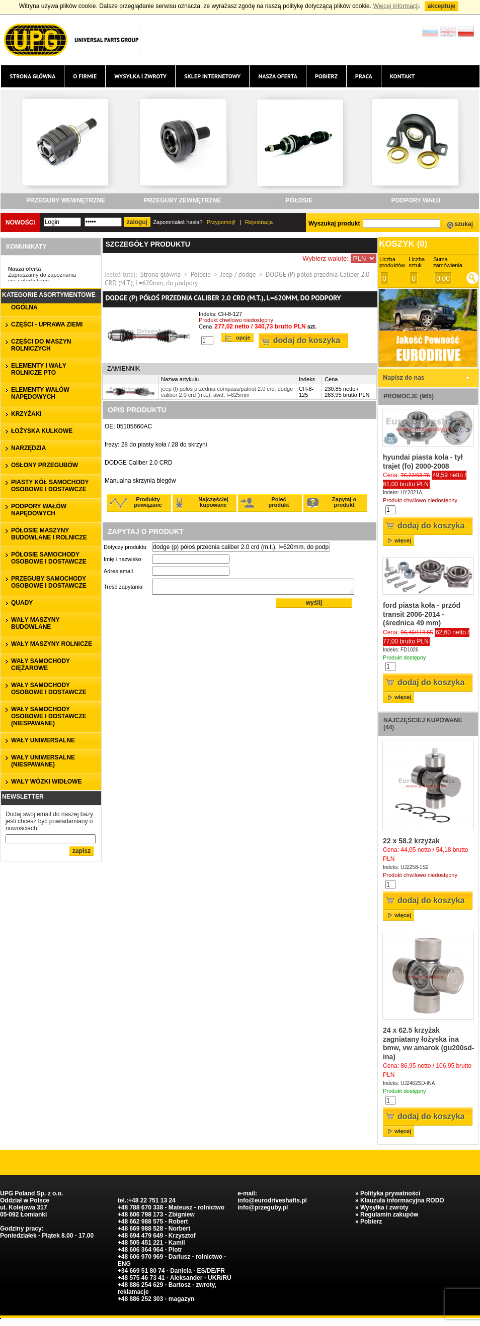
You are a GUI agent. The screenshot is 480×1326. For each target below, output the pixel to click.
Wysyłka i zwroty (140, 76)
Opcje (243, 338)
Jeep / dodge (238, 274)
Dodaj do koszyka (306, 340)
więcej (402, 540)
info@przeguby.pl (262, 1207)
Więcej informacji (396, 6)
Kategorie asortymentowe (49, 294)
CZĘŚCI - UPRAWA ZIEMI (47, 324)
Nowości (20, 222)
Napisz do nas (403, 377)
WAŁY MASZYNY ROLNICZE (51, 643)
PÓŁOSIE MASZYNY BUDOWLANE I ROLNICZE (49, 534)
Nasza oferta (277, 76)
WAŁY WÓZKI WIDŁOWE (46, 781)
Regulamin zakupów (389, 1214)
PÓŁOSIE (299, 200)
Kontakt (402, 76)
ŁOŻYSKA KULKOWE (41, 430)
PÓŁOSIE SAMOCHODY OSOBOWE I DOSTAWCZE (49, 558)
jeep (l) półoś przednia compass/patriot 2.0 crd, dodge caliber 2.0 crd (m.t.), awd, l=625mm (227, 392)
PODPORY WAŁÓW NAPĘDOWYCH (38, 510)
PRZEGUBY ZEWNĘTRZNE (182, 200)
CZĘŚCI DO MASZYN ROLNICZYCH (41, 345)
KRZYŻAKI (26, 413)
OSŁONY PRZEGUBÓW (44, 465)
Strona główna (32, 76)
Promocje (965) (408, 396)
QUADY (22, 602)
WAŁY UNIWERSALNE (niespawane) (43, 761)
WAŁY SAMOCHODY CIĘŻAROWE (40, 664)
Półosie (201, 274)
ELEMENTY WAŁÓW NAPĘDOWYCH (40, 393)
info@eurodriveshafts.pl (272, 1200)
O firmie (85, 76)
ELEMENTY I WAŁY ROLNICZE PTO (38, 369)
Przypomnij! (221, 222)
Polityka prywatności (390, 1193)
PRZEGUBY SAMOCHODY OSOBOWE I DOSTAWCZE (49, 582)
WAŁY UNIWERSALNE (43, 740)
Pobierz (326, 76)
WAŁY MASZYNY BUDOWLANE (35, 623)
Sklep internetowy (212, 76)
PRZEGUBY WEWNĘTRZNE (65, 200)
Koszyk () (403, 244)
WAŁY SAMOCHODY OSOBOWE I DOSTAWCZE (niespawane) (49, 716)
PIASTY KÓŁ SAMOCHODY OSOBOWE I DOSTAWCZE (50, 486)
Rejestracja (259, 222)
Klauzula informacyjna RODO (402, 1200)
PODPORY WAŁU (415, 200)
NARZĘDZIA (28, 448)
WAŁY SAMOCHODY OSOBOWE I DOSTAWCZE (49, 689)
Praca (363, 76)
